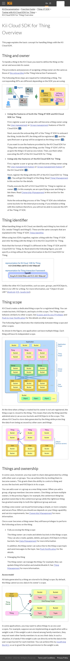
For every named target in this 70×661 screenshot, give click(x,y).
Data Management (27, 541)
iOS (17, 292)
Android (11, 292)
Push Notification (48, 549)
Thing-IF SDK (43, 9)
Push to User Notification (13, 318)
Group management (39, 125)
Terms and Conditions (46, 658)
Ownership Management (33, 192)
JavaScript (25, 292)
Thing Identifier (36, 232)
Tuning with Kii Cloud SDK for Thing (18, 12)
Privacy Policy (62, 658)
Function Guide (28, 9)
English (47, 4)
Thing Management (59, 178)
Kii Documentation (10, 9)
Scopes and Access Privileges (50, 314)
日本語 (50, 4)
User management (19, 125)
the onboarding (17, 73)
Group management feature (49, 166)
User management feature (22, 166)
